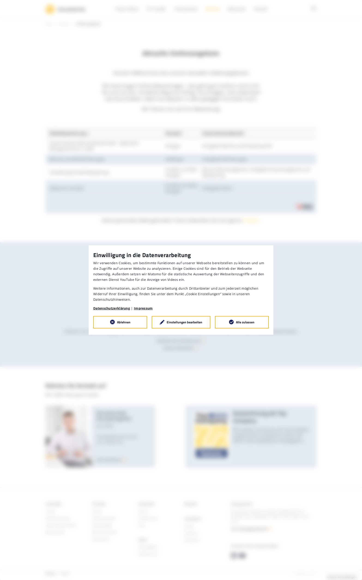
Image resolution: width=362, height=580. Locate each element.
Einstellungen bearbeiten (184, 322)
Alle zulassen (245, 322)
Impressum (143, 308)
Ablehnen (123, 322)
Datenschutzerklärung (111, 308)
